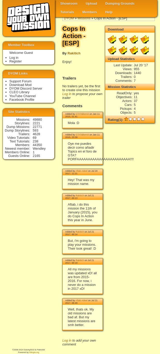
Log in (66, 94)
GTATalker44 (82, 114)
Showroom (68, 3)
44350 (37, 145)
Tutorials (67, 12)
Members (89, 12)
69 (34, 138)
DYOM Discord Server (25, 88)
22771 (37, 127)
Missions (84, 18)
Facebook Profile (21, 100)
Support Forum (20, 81)
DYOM (69, 18)
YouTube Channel (22, 96)
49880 (37, 119)
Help (108, 12)
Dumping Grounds (120, 3)
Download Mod (20, 85)
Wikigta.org (34, 352)
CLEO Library (19, 92)
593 (35, 130)
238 (35, 141)
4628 (36, 134)
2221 (36, 123)
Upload (91, 3)
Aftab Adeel (82, 171)
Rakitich (74, 53)
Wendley (39, 148)
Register (15, 61)
